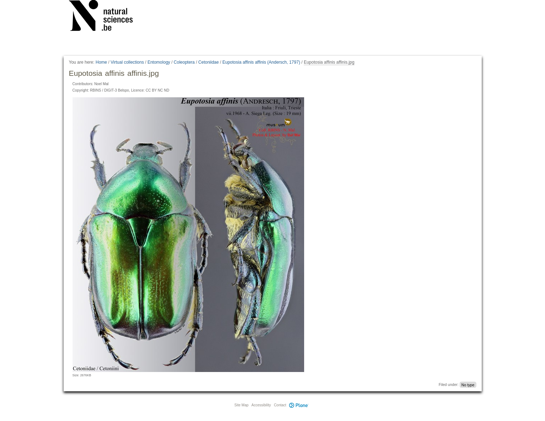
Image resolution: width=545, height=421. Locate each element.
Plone (299, 405)
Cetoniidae (208, 62)
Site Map (241, 405)
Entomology (159, 62)
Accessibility (261, 405)
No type (467, 384)
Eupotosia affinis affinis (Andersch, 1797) (261, 62)
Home (101, 62)
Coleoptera (184, 62)
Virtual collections (127, 62)
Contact (280, 405)
